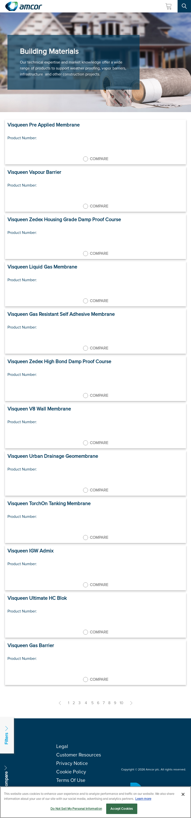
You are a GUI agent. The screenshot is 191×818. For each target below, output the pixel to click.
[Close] (183, 794)
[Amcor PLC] (23, 6)
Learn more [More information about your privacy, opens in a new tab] (143, 798)
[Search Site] (184, 6)
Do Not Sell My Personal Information (76, 808)
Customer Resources (78, 754)
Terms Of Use (70, 780)
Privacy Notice (72, 763)
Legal (62, 746)
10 (121, 703)
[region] (95, 802)
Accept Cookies (121, 808)
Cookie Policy (71, 771)
